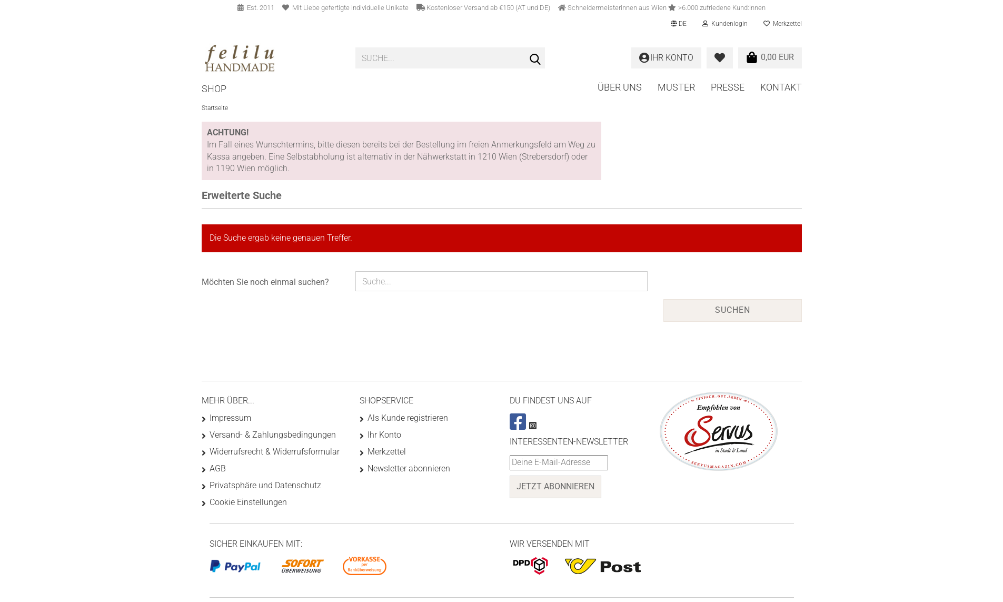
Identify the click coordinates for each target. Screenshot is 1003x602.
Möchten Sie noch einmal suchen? (265, 282)
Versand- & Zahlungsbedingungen (273, 435)
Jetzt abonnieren (555, 486)
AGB (218, 468)
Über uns (620, 87)
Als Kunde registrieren (408, 418)
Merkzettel (782, 23)
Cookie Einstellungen (248, 502)
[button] (678, 24)
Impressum (230, 418)
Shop (214, 88)
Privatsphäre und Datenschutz (265, 485)
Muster (676, 87)
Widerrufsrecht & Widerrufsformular (275, 452)
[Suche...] (535, 58)
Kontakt (781, 87)
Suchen (732, 310)
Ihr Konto (384, 435)
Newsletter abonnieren (409, 468)
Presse (727, 87)
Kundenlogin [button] (725, 23)
